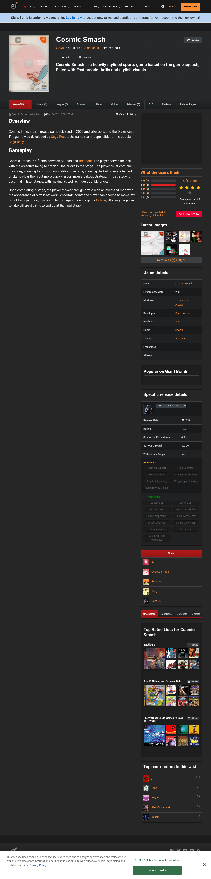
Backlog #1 (171, 644)
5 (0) (145, 180)
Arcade (66, 57)
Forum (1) (82, 104)
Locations (166, 613)
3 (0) (145, 188)
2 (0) (145, 193)
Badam (171, 817)
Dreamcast (85, 57)
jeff (46, 114)
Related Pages (188, 104)
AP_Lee (171, 798)
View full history (126, 114)
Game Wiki (19, 104)
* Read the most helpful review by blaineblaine (154, 214)
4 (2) (145, 184)
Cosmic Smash (81, 39)
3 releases (91, 48)
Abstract (180, 338)
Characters (149, 613)
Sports (179, 330)
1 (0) (145, 197)
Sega (178, 321)
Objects (196, 613)
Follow (193, 40)
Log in (173, 6)
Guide (114, 104)
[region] (105, 865)
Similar (171, 553)
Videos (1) (41, 104)
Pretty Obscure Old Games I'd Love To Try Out (171, 719)
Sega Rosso (59, 137)
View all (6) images (171, 260)
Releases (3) (133, 104)
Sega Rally (16, 142)
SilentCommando (171, 807)
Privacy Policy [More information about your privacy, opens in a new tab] (38, 865)
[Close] (204, 864)
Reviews (166, 104)
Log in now (74, 18)
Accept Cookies (157, 870)
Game (60, 48)
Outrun (101, 200)
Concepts (182, 613)
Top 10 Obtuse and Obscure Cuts (171, 681)
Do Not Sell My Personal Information (157, 860)
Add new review (189, 214)
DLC (151, 104)
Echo (171, 788)
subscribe (190, 6)
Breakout (85, 161)
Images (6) (62, 104)
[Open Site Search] (163, 6)
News (99, 104)
